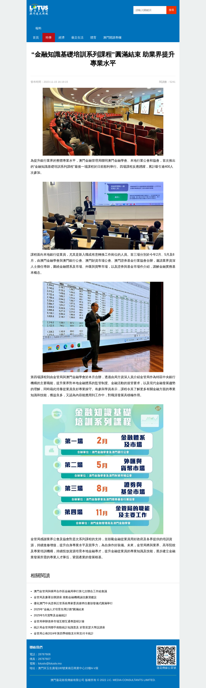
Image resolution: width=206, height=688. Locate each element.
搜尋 (171, 9)
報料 (38, 28)
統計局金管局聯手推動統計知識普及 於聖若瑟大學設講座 (69, 627)
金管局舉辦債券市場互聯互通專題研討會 (59, 621)
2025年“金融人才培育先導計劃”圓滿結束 (59, 609)
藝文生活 (77, 37)
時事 (49, 37)
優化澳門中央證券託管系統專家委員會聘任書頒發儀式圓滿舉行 (73, 603)
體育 (93, 37)
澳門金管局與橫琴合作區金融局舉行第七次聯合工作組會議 (70, 591)
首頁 (36, 37)
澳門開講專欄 (112, 37)
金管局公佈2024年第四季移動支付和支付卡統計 (64, 633)
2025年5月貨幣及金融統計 (50, 615)
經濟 (62, 37)
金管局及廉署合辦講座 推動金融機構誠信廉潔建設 (65, 597)
